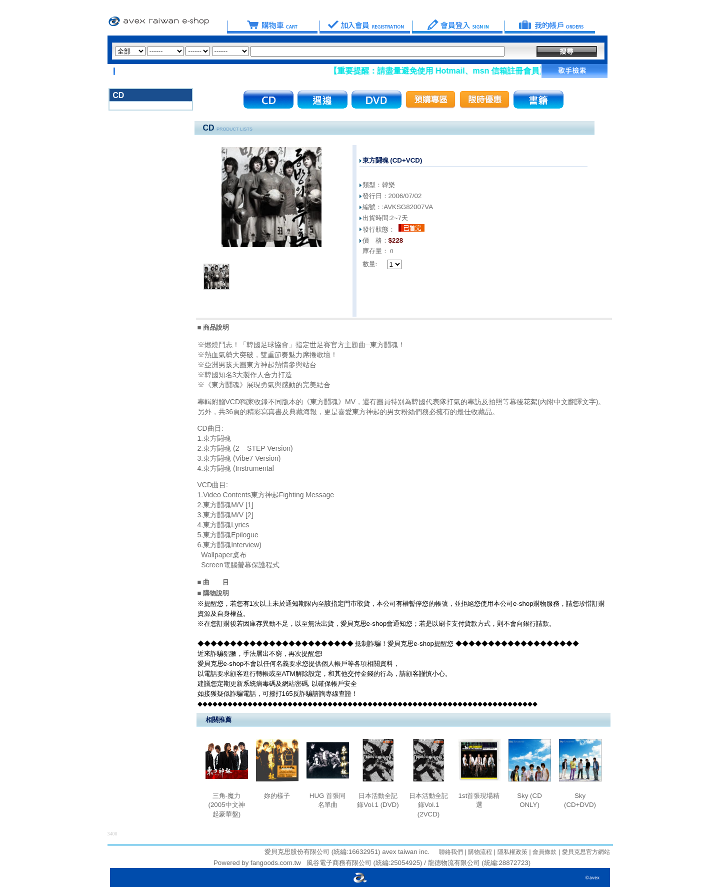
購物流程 (479, 851)
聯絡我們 (451, 851)
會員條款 (543, 851)
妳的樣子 (277, 795)
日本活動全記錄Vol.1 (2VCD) (428, 805)
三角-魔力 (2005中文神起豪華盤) (226, 805)
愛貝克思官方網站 (586, 851)
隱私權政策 (511, 851)
